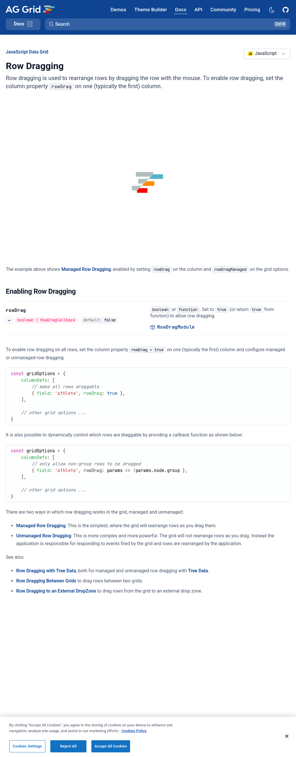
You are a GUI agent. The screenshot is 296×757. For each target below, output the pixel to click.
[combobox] (267, 54)
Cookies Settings (27, 746)
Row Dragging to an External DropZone (56, 591)
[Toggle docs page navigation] (23, 24)
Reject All (68, 746)
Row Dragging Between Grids (46, 581)
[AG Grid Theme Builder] (150, 9)
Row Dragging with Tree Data (46, 570)
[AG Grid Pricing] (252, 9)
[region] (148, 736)
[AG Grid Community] (223, 9)
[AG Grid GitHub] (286, 9)
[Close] (286, 736)
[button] (167, 24)
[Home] (30, 9)
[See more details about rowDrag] (9, 320)
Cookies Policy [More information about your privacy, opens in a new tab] (134, 731)
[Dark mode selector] (271, 9)
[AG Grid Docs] (180, 9)
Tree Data (198, 570)
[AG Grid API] (198, 9)
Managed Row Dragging (86, 269)
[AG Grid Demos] (118, 9)
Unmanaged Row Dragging (43, 535)
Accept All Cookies (111, 746)
